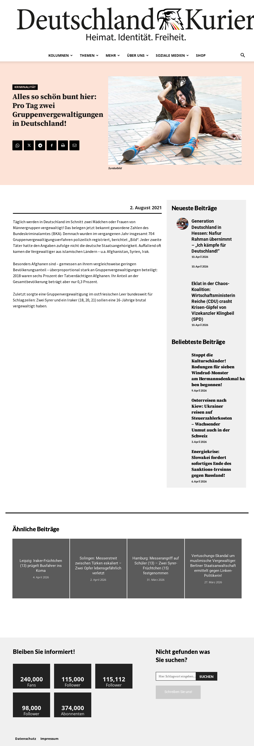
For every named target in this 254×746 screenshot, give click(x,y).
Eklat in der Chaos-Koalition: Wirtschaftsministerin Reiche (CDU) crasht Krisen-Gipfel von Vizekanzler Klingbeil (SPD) (213, 300)
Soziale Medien (172, 55)
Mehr (113, 55)
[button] (243, 55)
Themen (89, 55)
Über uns (138, 55)
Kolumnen (60, 55)
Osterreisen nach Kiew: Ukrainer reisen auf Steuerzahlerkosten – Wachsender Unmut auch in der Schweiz (211, 414)
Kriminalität (25, 87)
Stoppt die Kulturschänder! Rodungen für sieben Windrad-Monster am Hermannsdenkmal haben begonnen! (218, 367)
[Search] (206, 671)
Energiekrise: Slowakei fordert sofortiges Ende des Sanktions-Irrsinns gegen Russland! (211, 459)
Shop (201, 55)
